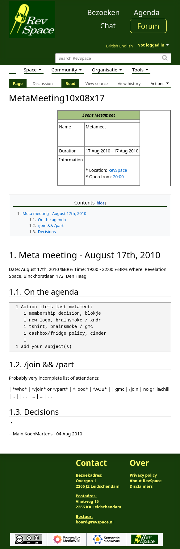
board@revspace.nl (95, 522)
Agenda (147, 12)
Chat (107, 25)
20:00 (118, 177)
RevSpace (117, 170)
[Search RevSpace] (113, 58)
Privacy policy (143, 475)
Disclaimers (141, 486)
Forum (148, 26)
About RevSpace (146, 480)
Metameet (104, 115)
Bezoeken (103, 12)
